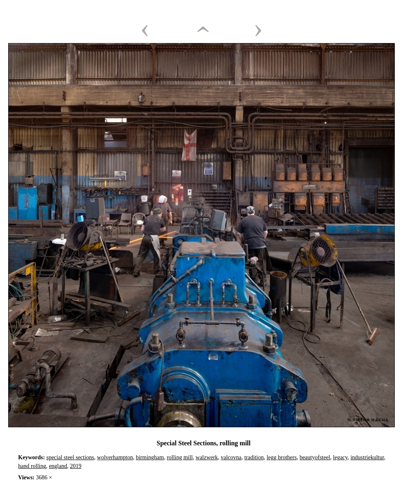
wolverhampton (115, 457)
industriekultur (367, 457)
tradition (253, 457)
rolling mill (179, 457)
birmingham (150, 457)
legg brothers (282, 457)
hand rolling (32, 466)
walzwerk (207, 457)
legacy (340, 457)
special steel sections (70, 457)
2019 (76, 466)
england (58, 466)
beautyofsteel (314, 457)
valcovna (231, 457)
